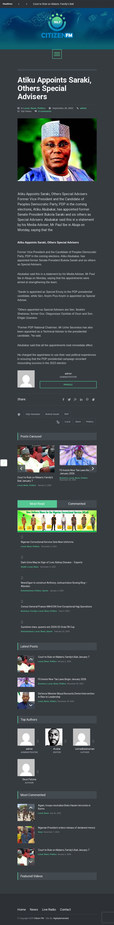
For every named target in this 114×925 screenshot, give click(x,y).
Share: (21, 399)
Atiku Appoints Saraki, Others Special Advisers (54, 88)
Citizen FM (38, 918)
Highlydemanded (61, 918)
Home (21, 909)
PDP (66, 414)
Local (26, 108)
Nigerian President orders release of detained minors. (67, 827)
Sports (45, 590)
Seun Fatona (29, 779)
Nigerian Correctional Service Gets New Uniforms (47, 542)
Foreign (33, 611)
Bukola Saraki (52, 414)
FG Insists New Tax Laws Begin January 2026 (62, 679)
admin (83, 108)
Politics (41, 108)
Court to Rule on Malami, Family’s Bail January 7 (53, 4)
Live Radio (49, 909)
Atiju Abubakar (33, 414)
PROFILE (68, 385)
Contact (65, 909)
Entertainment (27, 590)
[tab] (37, 504)
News (33, 108)
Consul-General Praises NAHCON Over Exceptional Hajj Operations (56, 606)
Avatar (57, 749)
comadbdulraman (84, 749)
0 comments (44, 111)
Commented (76, 503)
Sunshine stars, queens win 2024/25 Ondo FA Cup (48, 627)
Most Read (37, 503)
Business (64, 478)
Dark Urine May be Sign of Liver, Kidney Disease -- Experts (51, 562)
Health (24, 567)
